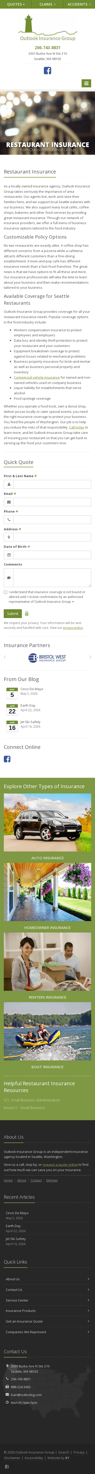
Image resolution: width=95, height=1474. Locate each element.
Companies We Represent (47, 1332)
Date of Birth (17, 546)
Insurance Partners (27, 645)
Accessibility (34, 1458)
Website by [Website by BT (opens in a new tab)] (58, 1458)
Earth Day (48, 709)
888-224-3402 (21, 1387)
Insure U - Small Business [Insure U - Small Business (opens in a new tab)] (24, 1107)
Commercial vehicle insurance (37, 377)
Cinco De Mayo (48, 693)
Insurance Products (47, 1310)
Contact (36, 1180)
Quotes (16, 4)
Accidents (79, 4)
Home (8, 1180)
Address (12, 529)
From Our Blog (21, 679)
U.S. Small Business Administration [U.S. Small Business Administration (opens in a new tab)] (32, 1100)
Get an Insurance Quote (47, 1321)
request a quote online (60, 1164)
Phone (11, 511)
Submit (12, 613)
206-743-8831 (21, 1379)
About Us (47, 1279)
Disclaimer (12, 1458)
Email (10, 493)
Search (63, 1452)
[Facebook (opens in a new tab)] (47, 70)
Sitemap (52, 1180)
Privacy (79, 1452)
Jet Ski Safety (48, 726)
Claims (47, 4)
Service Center (47, 1300)
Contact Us (47, 1289)
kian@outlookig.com (26, 1394)
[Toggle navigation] (86, 83)
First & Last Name (20, 476)
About (21, 1180)
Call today (76, 427)
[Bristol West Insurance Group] (47, 658)
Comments (13, 564)
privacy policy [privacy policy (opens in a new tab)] (73, 628)
